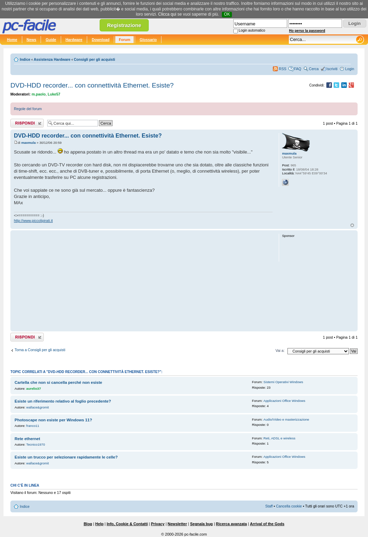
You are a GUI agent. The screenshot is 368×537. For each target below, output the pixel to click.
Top (352, 225)
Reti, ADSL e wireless (279, 438)
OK (227, 14)
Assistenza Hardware (52, 59)
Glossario (148, 40)
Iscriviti (331, 69)
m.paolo (38, 94)
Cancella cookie (289, 506)
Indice (25, 59)
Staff (269, 506)
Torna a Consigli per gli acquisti (40, 350)
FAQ (297, 69)
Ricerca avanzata (231, 524)
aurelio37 (33, 388)
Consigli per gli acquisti (94, 59)
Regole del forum (28, 109)
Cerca (314, 69)
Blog (88, 524)
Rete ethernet (27, 439)
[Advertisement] (143, 280)
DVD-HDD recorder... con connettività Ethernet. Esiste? (92, 85)
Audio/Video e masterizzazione (286, 419)
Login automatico (252, 30)
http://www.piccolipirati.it (33, 220)
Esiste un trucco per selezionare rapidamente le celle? (66, 457)
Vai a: (279, 350)
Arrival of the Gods (267, 524)
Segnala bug (201, 524)
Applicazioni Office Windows (284, 401)
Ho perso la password (307, 31)
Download (100, 40)
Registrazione (124, 25)
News (31, 40)
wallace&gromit (37, 407)
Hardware (74, 40)
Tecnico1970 (35, 444)
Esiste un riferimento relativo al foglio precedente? (63, 401)
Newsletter (177, 524)
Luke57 (54, 94)
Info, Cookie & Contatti (127, 524)
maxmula (28, 142)
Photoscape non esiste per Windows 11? (53, 420)
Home (12, 40)
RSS (282, 69)
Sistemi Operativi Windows (283, 382)
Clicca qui (167, 14)
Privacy (158, 524)
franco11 (32, 426)
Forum (124, 40)
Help (99, 524)
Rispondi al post (27, 123)
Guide (50, 40)
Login (349, 69)
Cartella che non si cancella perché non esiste (58, 382)
